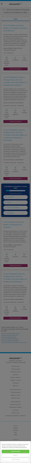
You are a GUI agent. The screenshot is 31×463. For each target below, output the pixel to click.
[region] (15, 452)
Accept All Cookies (15, 451)
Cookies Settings (15, 459)
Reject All (15, 455)
